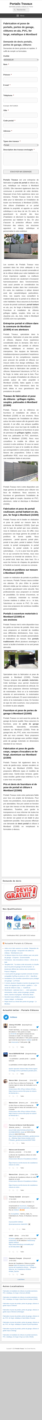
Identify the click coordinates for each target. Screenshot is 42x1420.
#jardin (11, 1069)
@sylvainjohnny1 (27, 1025)
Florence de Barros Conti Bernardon (21, 1125)
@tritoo (16, 1235)
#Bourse (20, 1159)
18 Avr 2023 (26, 1127)
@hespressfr (27, 1258)
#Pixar (23, 1089)
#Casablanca (27, 1159)
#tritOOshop (31, 1240)
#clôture (29, 1040)
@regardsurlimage (30, 1053)
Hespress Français (15, 1258)
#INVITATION (21, 1130)
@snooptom (25, 1197)
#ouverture (22, 1206)
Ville (6, 110)
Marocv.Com (13, 1103)
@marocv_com (23, 1103)
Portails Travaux (21, 3)
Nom (6, 64)
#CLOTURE (12, 1130)
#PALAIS (12, 1134)
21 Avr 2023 (12, 1027)
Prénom (7, 75)
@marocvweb (23, 1080)
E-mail (6, 85)
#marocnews (13, 1089)
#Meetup (14, 1138)
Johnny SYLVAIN (15, 1025)
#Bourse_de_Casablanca (17, 1269)
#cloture (22, 1069)
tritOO (11, 1235)
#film (18, 1089)
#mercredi (14, 1042)
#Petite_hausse (14, 1271)
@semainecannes (14, 1224)
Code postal (9, 121)
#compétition (15, 1214)
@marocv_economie (15, 1152)
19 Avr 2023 (12, 1056)
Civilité (6, 56)
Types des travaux (11, 141)
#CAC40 (13, 1034)
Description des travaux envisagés (18, 150)
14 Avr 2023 (25, 1235)
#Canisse (12, 1238)
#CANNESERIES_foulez (17, 1132)
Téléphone (8, 95)
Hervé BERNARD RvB (16, 1053)
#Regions (33, 1267)
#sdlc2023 (24, 1224)
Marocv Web (13, 1080)
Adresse (7, 131)
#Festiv (33, 1089)
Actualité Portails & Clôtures (18, 943)
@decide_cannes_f (14, 1127)
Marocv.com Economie (17, 1150)
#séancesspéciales (23, 1208)
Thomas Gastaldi (15, 1197)
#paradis (16, 1069)
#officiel (20, 1222)
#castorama (12, 1240)
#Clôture (28, 1269)
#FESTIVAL (30, 1130)
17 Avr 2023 (27, 1152)
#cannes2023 (13, 1222)
